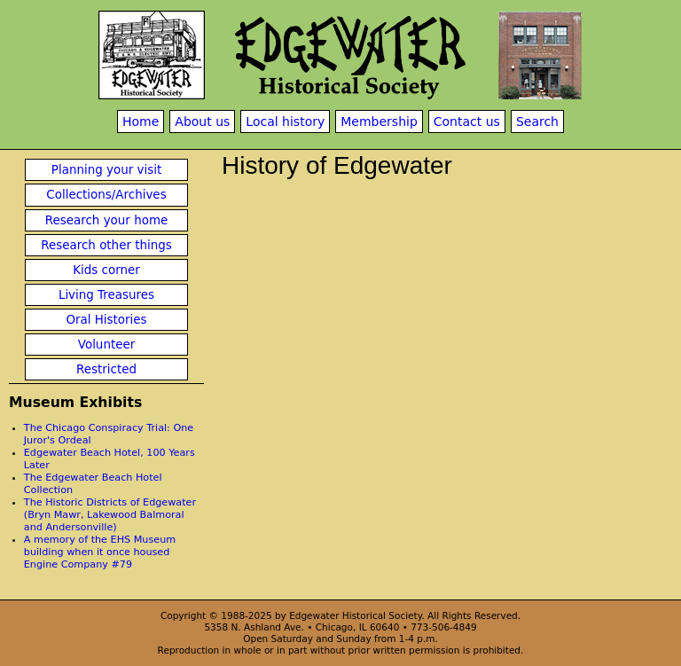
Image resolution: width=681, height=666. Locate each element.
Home (140, 121)
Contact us (467, 121)
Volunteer (106, 344)
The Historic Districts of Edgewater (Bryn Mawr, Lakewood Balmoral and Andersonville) (110, 515)
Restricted (106, 369)
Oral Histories (106, 319)
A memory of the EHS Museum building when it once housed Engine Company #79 (100, 552)
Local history (285, 121)
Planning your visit (106, 169)
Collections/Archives (106, 194)
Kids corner (106, 270)
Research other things (106, 245)
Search (537, 121)
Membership (379, 121)
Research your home (106, 220)
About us (202, 121)
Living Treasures (106, 295)
